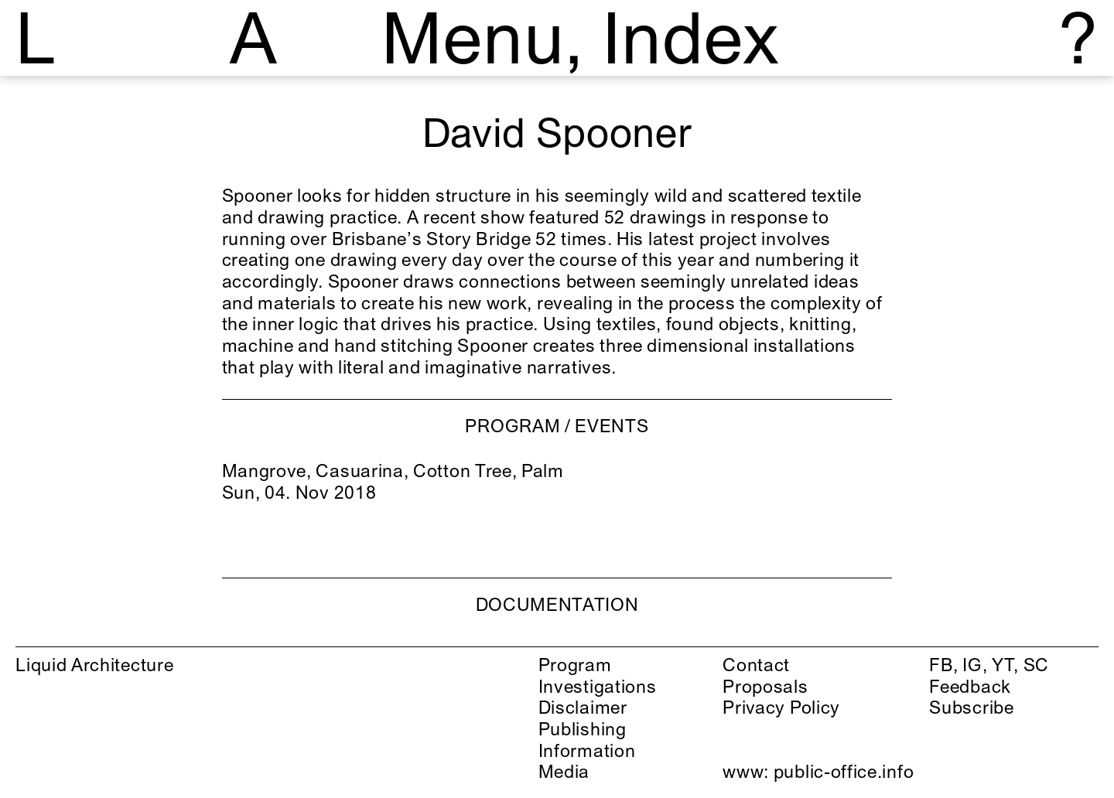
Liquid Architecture (94, 664)
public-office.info (844, 771)
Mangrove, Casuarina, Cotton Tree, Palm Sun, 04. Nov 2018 (393, 481)
